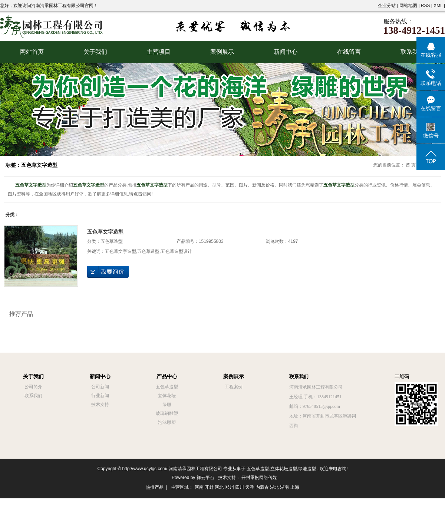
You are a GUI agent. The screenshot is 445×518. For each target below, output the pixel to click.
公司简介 (33, 386)
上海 (294, 487)
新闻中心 (285, 52)
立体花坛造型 (283, 468)
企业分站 (387, 5)
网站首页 (32, 52)
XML (438, 5)
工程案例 (234, 386)
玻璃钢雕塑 (167, 413)
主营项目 (159, 52)
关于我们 (95, 52)
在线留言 (349, 52)
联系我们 (412, 52)
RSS (425, 5)
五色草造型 (111, 241)
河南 (199, 487)
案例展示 (222, 52)
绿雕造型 (307, 468)
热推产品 (155, 487)
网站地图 (408, 5)
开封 (209, 487)
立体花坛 (167, 395)
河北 (219, 487)
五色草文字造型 (105, 232)
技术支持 (100, 404)
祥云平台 (205, 477)
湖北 (274, 487)
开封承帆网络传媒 (259, 477)
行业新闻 (100, 395)
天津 (249, 487)
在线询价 (108, 272)
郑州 (229, 487)
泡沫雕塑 (167, 422)
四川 (239, 487)
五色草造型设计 (176, 251)
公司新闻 (100, 386)
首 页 (411, 165)
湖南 (284, 487)
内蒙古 (262, 487)
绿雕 (166, 404)
